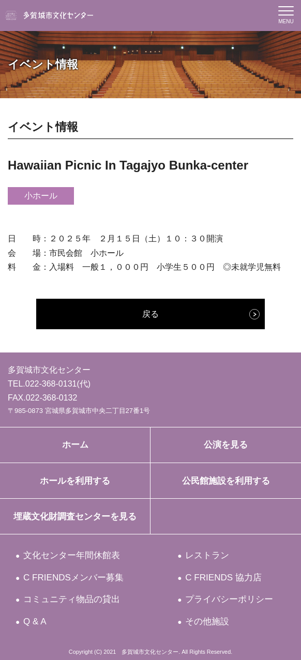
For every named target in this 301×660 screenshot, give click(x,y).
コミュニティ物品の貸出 (72, 599)
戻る (150, 314)
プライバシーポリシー (229, 599)
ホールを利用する (75, 481)
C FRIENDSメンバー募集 (74, 577)
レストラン (207, 555)
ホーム (75, 445)
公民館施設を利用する (226, 481)
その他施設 (207, 621)
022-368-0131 (51, 383)
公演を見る (226, 445)
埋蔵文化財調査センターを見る (75, 516)
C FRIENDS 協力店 (224, 577)
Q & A (35, 621)
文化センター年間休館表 (72, 555)
